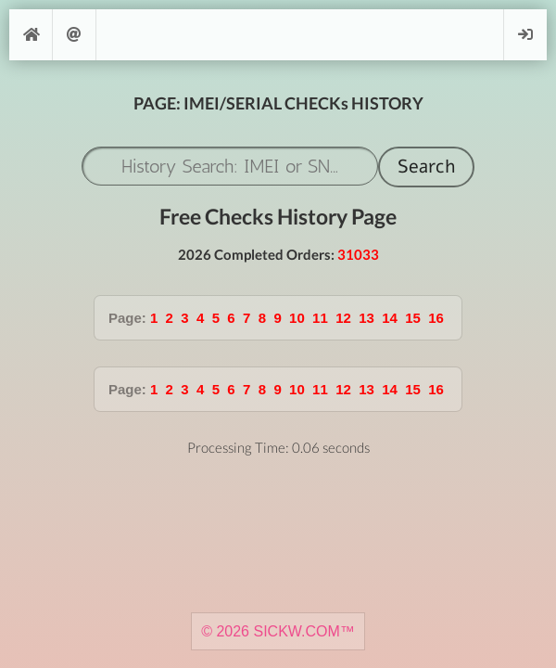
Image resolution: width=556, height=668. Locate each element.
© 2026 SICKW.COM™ (278, 631)
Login (525, 35)
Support (74, 35)
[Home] (30, 35)
